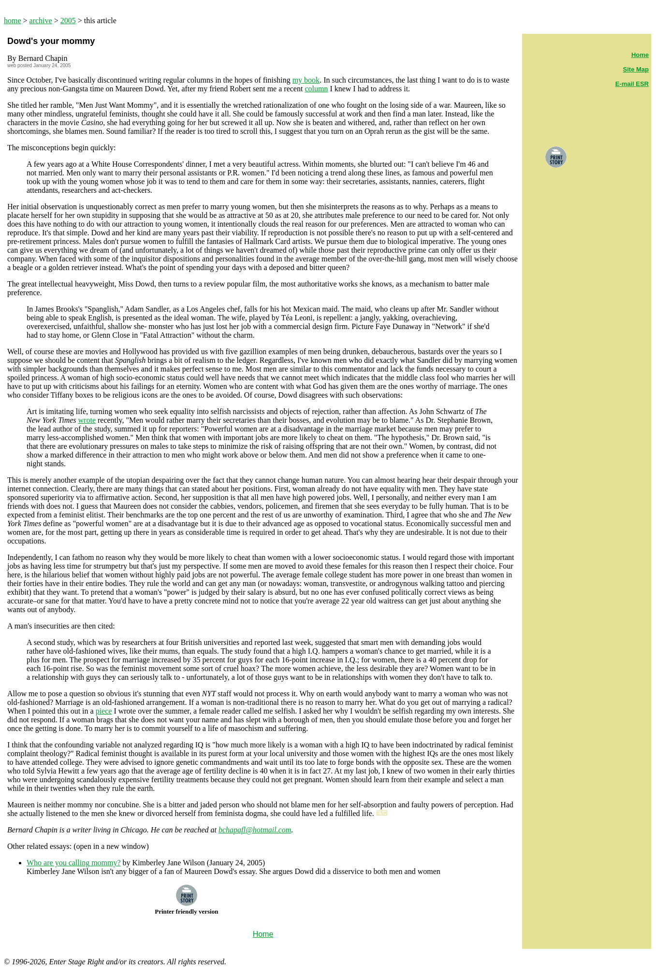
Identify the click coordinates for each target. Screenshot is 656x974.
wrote (87, 420)
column (316, 89)
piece (104, 711)
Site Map (636, 69)
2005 (68, 20)
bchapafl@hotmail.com (255, 830)
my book (306, 80)
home (12, 20)
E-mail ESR (632, 83)
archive (40, 20)
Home (640, 54)
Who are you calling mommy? (74, 863)
